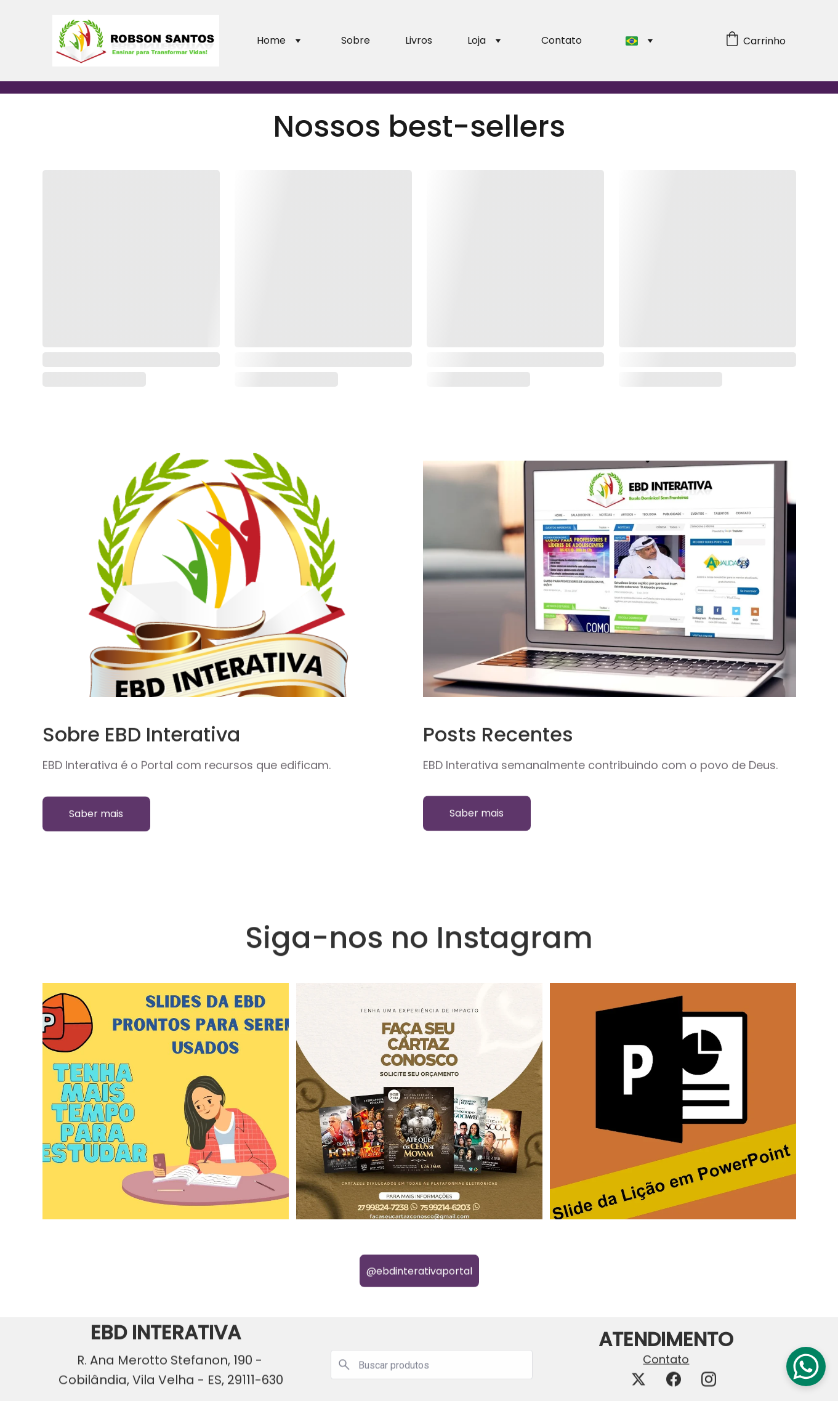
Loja (476, 40)
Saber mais (96, 819)
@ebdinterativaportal (419, 1276)
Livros (418, 40)
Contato (561, 40)
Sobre (355, 40)
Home (271, 40)
